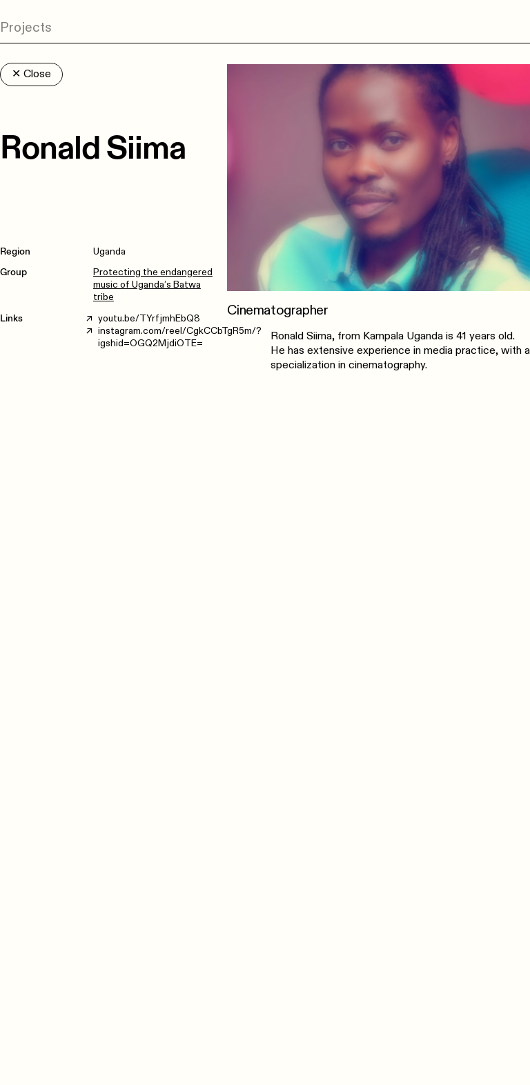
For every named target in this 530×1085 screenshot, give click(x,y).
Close (31, 74)
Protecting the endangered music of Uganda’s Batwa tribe (153, 284)
